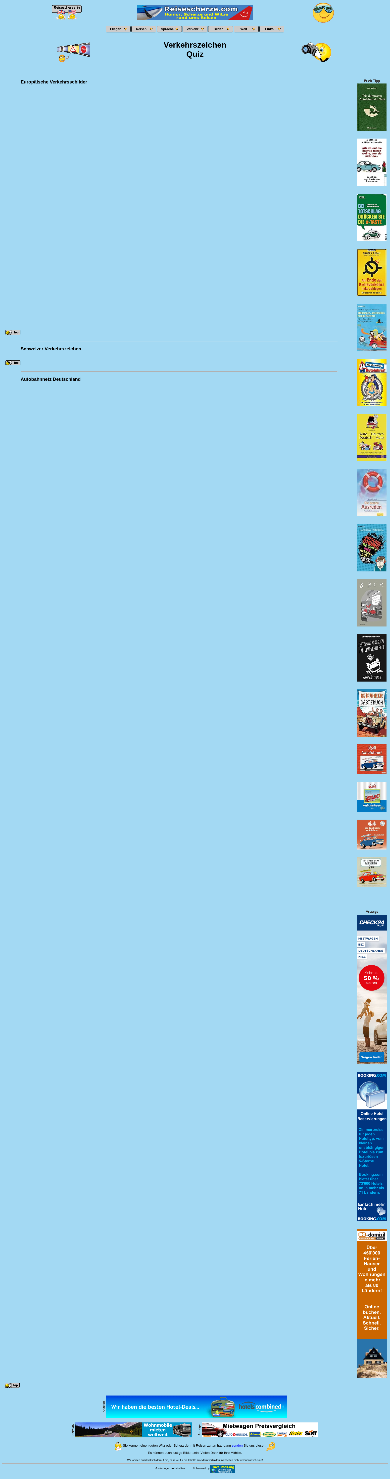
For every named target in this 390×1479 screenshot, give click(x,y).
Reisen (141, 29)
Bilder (218, 29)
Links (269, 29)
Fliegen (115, 29)
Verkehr (192, 29)
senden (237, 1445)
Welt (243, 29)
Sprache (167, 29)
